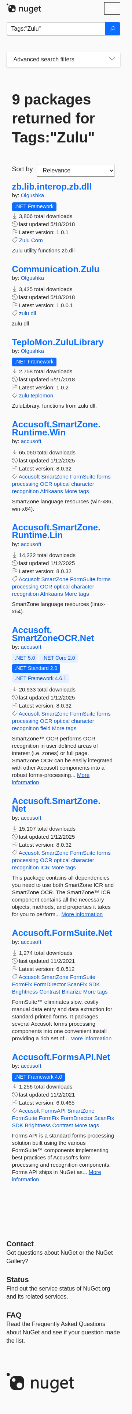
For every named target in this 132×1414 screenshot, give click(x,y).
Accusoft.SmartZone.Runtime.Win (56, 428)
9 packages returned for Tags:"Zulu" (53, 118)
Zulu (24, 240)
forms (104, 476)
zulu (24, 313)
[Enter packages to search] (56, 28)
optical (62, 484)
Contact (20, 1244)
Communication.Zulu (56, 269)
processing (25, 484)
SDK (94, 984)
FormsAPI (53, 1111)
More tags (77, 491)
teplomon (41, 395)
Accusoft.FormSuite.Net (62, 933)
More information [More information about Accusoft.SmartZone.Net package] (82, 914)
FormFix (22, 984)
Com (37, 240)
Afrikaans (51, 491)
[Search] (112, 28)
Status (18, 1280)
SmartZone (55, 476)
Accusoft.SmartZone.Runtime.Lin (56, 531)
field (45, 728)
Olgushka (32, 195)
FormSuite (82, 476)
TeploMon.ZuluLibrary (58, 342)
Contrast (50, 991)
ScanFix (77, 984)
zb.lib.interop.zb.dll (52, 187)
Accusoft (29, 476)
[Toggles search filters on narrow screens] (112, 59)
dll (33, 313)
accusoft (31, 441)
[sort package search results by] (76, 170)
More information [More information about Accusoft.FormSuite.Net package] (91, 1038)
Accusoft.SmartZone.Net (56, 805)
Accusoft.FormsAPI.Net (61, 1057)
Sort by (22, 169)
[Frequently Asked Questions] (14, 1315)
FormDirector (50, 984)
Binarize (71, 991)
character (82, 484)
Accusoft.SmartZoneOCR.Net (53, 634)
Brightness (25, 991)
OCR (46, 484)
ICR (45, 867)
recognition (25, 491)
